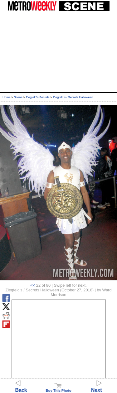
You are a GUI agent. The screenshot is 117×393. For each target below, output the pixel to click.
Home (6, 97)
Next (96, 387)
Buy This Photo (58, 388)
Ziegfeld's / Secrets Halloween (73, 97)
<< (32, 285)
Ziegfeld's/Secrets (38, 97)
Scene (18, 97)
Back (21, 387)
